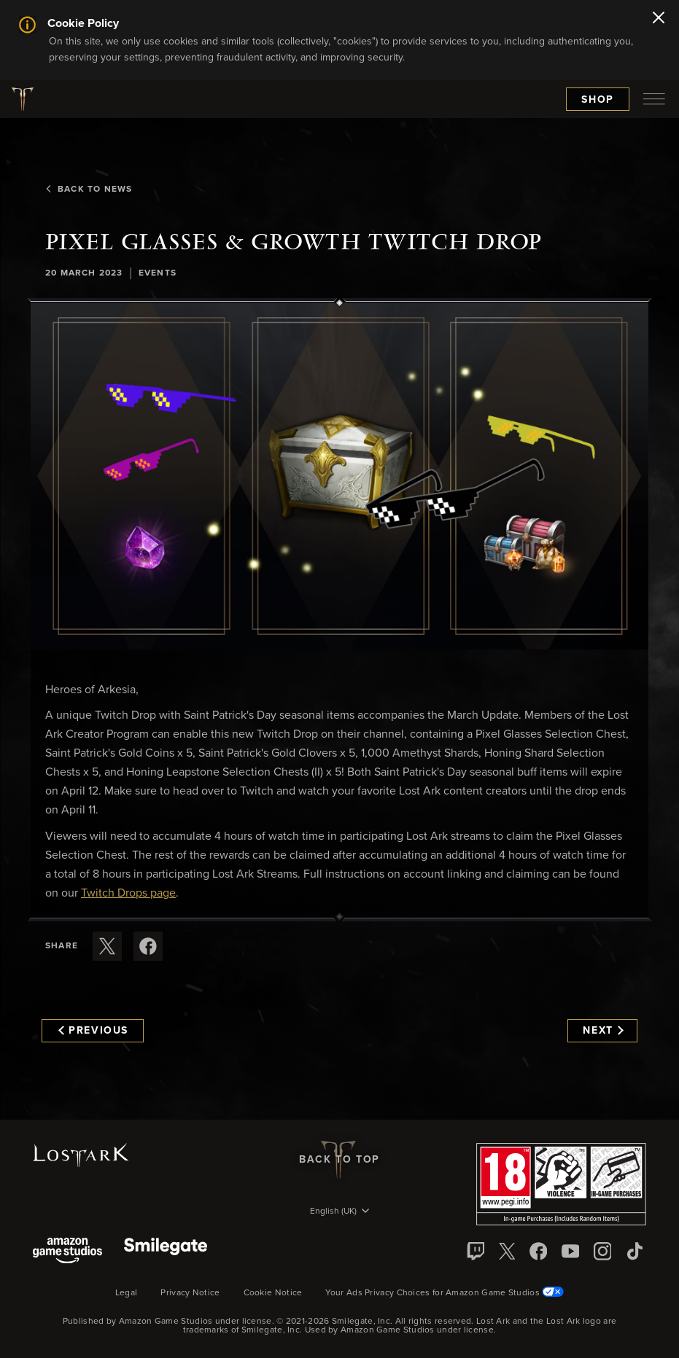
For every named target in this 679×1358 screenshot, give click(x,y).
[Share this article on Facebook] (148, 946)
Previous (93, 1031)
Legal (126, 1293)
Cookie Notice (273, 1293)
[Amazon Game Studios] (67, 1252)
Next (603, 1031)
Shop (597, 100)
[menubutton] (654, 99)
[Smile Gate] (165, 1252)
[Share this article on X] (107, 946)
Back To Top (339, 1159)
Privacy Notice (190, 1293)
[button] (339, 476)
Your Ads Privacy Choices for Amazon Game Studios (444, 1293)
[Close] (658, 19)
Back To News (88, 189)
